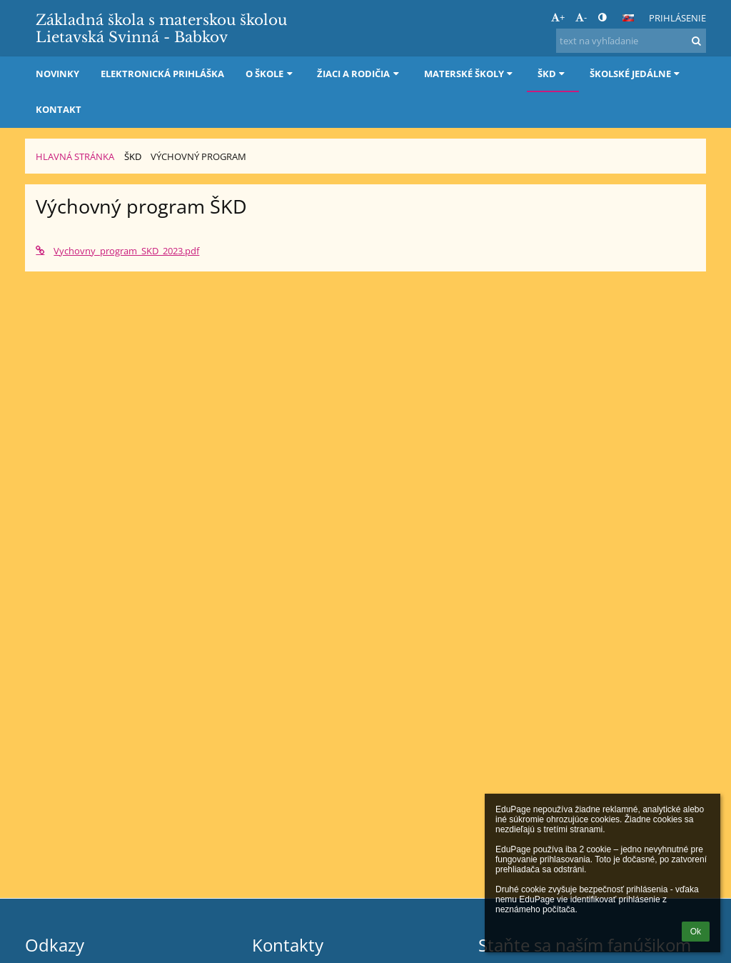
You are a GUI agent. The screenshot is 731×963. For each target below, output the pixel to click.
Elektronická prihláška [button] (162, 73)
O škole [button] (271, 73)
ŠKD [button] (553, 73)
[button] (628, 17)
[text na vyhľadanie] (631, 41)
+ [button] (558, 17)
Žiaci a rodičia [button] (359, 73)
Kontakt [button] (58, 109)
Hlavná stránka (75, 156)
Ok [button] (695, 932)
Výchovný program (198, 156)
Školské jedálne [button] (636, 73)
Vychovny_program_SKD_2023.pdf (117, 250)
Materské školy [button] (470, 73)
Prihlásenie (677, 17)
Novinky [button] (57, 73)
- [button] (581, 17)
